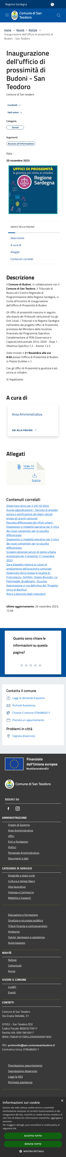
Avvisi (11, 971)
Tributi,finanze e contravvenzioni (27, 926)
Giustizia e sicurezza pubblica (25, 920)
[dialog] (33, 1127)
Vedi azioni (15, 112)
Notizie (33, 30)
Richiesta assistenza (20, 1082)
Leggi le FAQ (15, 1077)
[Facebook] (8, 808)
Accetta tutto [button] (33, 1135)
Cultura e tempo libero (21, 881)
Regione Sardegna (16, 4)
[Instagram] (17, 808)
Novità (20, 30)
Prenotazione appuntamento (25, 1065)
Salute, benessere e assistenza (26, 937)
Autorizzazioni (16, 943)
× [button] (62, 1101)
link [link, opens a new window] (14, 1128)
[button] (33, 1151)
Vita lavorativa (17, 887)
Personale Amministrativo (23, 853)
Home (7, 30)
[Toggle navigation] (7, 15)
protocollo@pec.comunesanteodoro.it (31, 1045)
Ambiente (14, 931)
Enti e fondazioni (18, 841)
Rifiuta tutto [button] (33, 1143)
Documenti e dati (18, 858)
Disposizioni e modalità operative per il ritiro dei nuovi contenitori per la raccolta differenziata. (32, 543)
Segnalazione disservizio (22, 1071)
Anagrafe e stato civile (21, 875)
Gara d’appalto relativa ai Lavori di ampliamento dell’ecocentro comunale (29, 566)
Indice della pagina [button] (22, 227)
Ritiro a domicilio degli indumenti (26, 594)
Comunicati (15, 965)
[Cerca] (58, 15)
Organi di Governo (19, 825)
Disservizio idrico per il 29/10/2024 (27, 506)
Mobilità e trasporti (19, 898)
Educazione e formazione (23, 915)
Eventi (12, 992)
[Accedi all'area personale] (52, 4)
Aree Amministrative (20, 830)
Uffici (11, 836)
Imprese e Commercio (21, 892)
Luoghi (12, 987)
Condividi (15, 105)
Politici (12, 847)
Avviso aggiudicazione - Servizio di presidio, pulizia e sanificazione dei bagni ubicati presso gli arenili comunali (32, 514)
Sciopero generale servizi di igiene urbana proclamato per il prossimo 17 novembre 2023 (31, 556)
